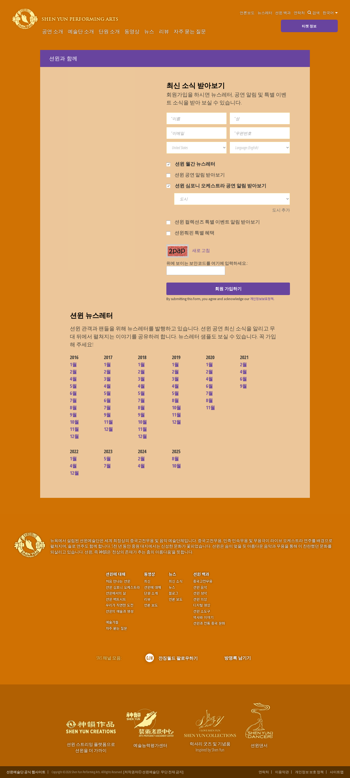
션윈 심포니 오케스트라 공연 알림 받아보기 (216, 185)
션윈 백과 (283, 13)
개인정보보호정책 (261, 298)
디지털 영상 (201, 605)
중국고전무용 (202, 581)
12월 (74, 436)
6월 (73, 393)
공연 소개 (52, 31)
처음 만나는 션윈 (118, 581)
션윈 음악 (200, 587)
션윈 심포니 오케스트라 (123, 587)
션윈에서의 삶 (116, 593)
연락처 (299, 13)
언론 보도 (151, 605)
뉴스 (149, 31)
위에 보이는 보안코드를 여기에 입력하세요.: (207, 263)
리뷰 (164, 31)
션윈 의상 (200, 599)
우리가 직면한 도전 (119, 605)
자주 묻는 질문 (190, 31)
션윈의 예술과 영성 (119, 611)
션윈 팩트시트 (116, 599)
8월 (73, 407)
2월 (73, 371)
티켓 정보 (309, 26)
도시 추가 (281, 210)
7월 (73, 400)
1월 (73, 364)
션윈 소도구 (201, 611)
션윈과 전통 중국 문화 (209, 623)
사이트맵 (337, 772)
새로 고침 (201, 250)
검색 (313, 13)
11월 (74, 429)
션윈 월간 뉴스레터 (190, 164)
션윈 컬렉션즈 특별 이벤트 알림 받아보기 (213, 221)
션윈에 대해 (115, 574)
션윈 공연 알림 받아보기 (195, 174)
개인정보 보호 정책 (309, 772)
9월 (73, 414)
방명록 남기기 (237, 658)
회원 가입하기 (228, 289)
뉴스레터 (265, 13)
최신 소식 (176, 581)
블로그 (173, 593)
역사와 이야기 (203, 617)
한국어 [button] (330, 13)
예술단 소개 (81, 31)
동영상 (132, 31)
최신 (147, 581)
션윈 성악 (200, 593)
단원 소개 (109, 31)
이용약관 (282, 772)
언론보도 (247, 13)
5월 (73, 386)
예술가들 (112, 622)
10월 (74, 422)
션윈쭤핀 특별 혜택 (190, 232)
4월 (73, 379)
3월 (107, 379)
